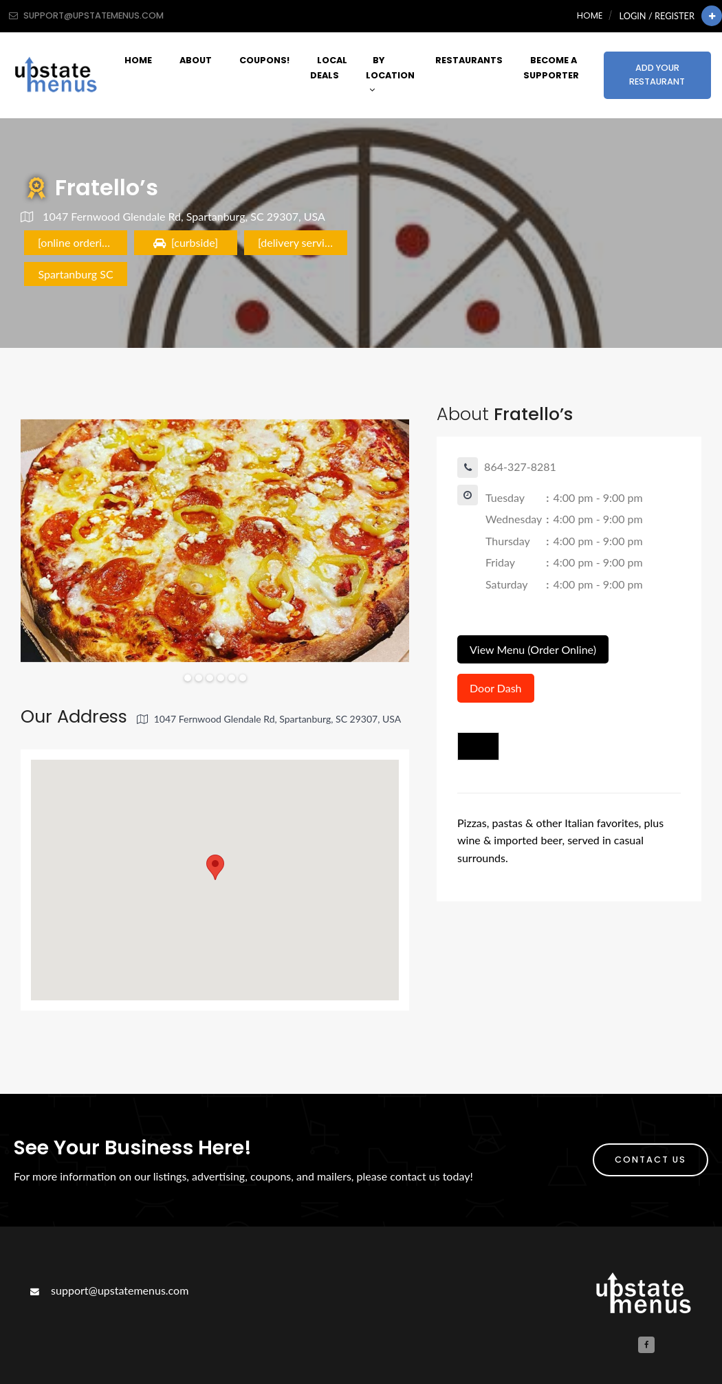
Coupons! (264, 60)
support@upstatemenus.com (108, 1290)
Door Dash (496, 687)
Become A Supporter (551, 67)
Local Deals (328, 67)
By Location (390, 74)
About (195, 60)
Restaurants (469, 60)
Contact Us (650, 1159)
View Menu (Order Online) (533, 649)
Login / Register (657, 15)
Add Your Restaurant (657, 74)
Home (589, 15)
